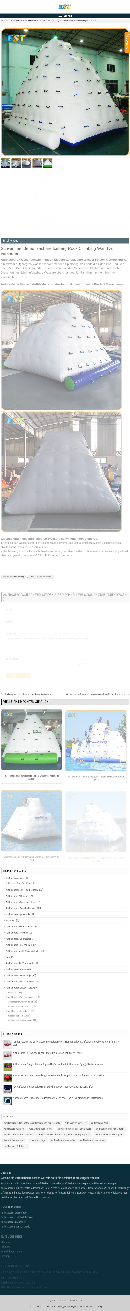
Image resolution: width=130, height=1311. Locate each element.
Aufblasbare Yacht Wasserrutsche (23, 951)
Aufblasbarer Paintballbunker (21, 908)
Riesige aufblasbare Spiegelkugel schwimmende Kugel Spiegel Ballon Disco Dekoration (58, 1075)
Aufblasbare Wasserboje (18, 975)
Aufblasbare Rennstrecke (19, 932)
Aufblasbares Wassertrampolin (21, 997)
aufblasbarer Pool (99, 1123)
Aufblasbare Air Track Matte (20, 963)
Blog (100, 1306)
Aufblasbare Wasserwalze (63, 1140)
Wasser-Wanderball (17, 1016)
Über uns (40, 1306)
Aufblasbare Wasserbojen (41, 1128)
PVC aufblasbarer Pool (14, 1140)
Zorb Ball (10, 920)
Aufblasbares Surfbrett (75, 1123)
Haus (32, 1306)
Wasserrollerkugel (16, 992)
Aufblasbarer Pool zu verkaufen (18, 1134)
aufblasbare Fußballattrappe (109, 1134)
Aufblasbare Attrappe (17, 896)
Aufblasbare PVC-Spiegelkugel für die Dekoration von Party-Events (47, 1052)
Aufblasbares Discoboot (18, 1011)
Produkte (51, 1306)
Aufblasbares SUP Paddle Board (22, 889)
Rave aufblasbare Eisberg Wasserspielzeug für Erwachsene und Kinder (97, 694)
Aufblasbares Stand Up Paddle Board (74, 1128)
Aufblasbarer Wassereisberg (39, 21)
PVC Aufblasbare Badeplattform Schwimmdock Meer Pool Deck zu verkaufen (53, 1086)
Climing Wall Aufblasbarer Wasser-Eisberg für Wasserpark (27, 694)
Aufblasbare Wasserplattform (21, 902)
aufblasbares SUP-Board (15, 1146)
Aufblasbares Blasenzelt (18, 969)
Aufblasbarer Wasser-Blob (19, 1006)
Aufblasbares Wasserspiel (15, 21)
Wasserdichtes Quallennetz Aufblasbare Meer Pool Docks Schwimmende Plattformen (58, 1097)
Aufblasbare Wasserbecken (20, 981)
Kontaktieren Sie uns (87, 1306)
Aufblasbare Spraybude (18, 914)
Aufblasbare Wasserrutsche (20, 1020)
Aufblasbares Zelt (15, 878)
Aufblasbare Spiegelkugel (19, 944)
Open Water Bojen (38, 1140)
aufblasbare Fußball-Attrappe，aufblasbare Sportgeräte (64, 1134)
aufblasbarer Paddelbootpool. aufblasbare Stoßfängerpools (32, 1123)
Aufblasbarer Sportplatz (18, 938)
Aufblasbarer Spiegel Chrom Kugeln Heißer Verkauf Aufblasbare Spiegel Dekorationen (58, 1064)
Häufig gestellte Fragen (67, 1306)
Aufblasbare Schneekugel (19, 926)
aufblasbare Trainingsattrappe (110, 1128)
